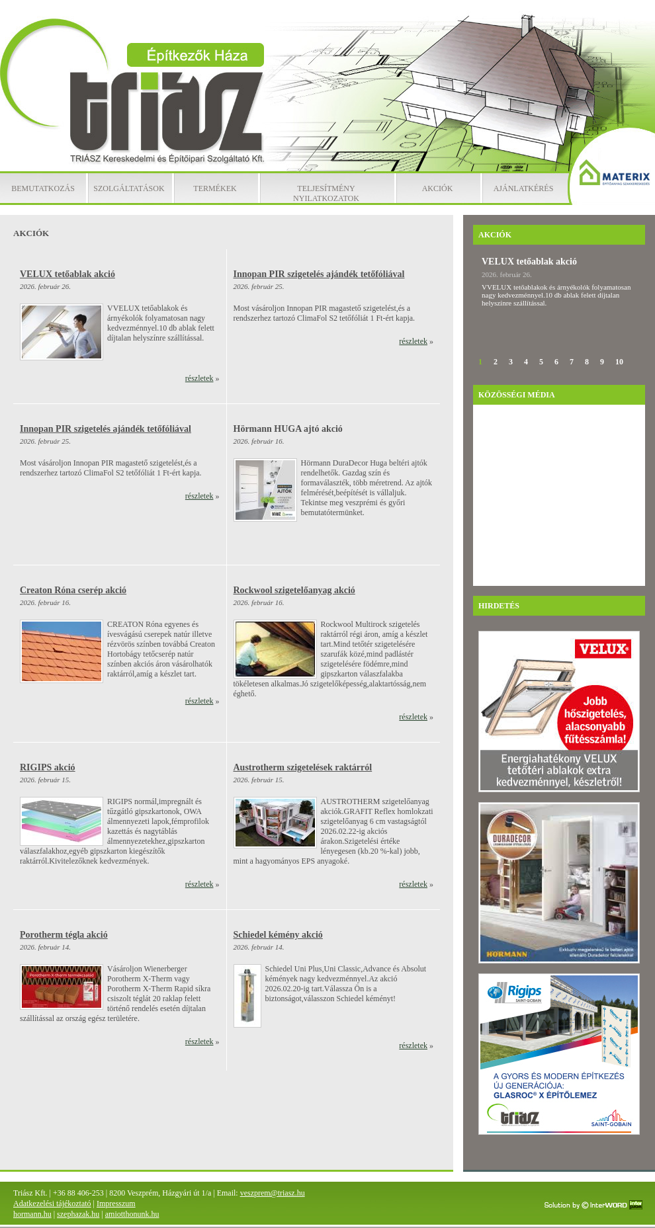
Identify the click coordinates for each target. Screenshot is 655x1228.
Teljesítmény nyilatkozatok (326, 193)
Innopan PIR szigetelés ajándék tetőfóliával (319, 274)
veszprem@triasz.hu (272, 1193)
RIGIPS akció (47, 767)
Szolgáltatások (128, 188)
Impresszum (116, 1203)
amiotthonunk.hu (132, 1214)
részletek (199, 378)
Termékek (214, 188)
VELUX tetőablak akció (67, 274)
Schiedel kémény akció (278, 935)
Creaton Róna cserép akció (73, 590)
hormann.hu (32, 1214)
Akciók (437, 188)
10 (619, 361)
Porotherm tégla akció (64, 935)
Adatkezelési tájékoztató (52, 1203)
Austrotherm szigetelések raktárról (303, 767)
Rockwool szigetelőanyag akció (294, 590)
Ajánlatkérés (524, 188)
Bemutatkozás (43, 188)
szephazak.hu (78, 1214)
